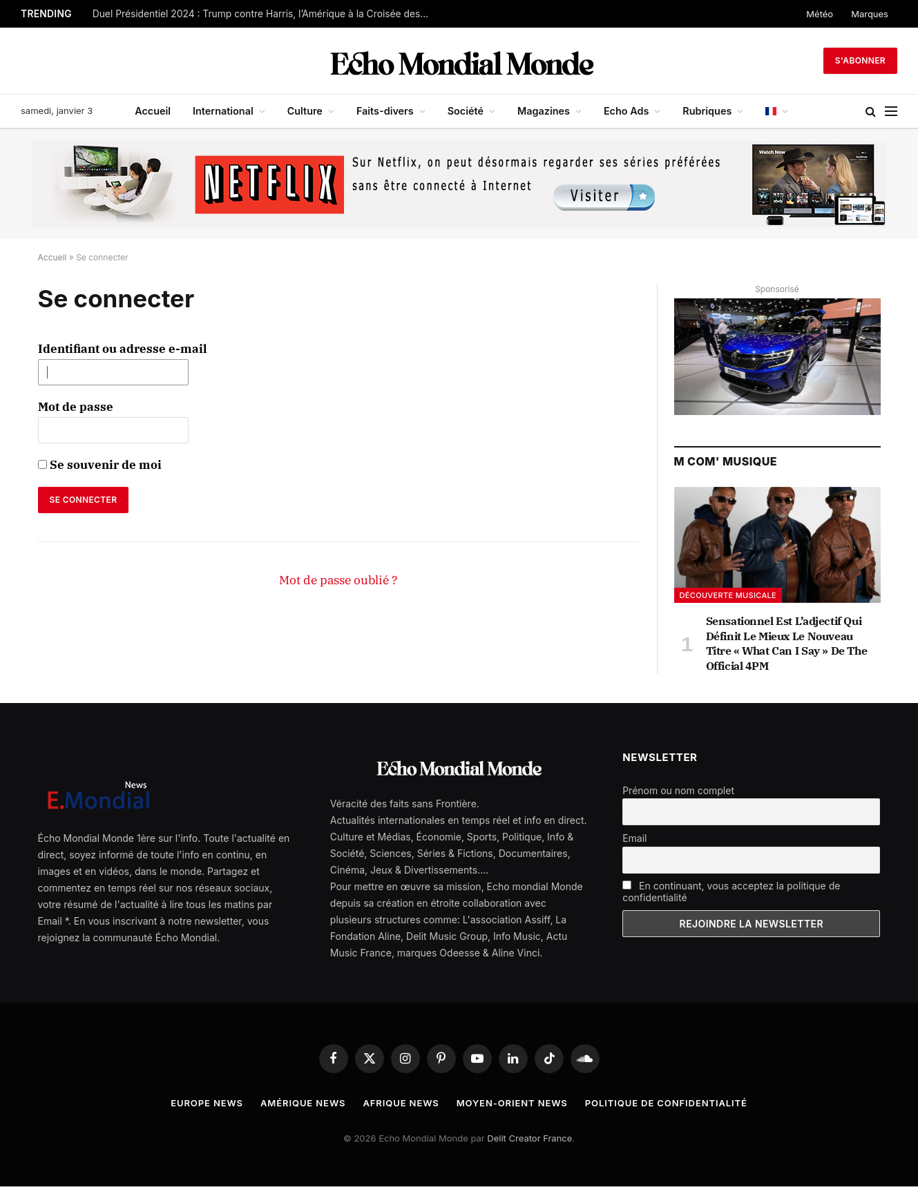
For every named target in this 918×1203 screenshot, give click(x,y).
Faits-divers (385, 111)
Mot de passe (75, 406)
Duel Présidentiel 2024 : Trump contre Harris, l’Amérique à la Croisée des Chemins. (265, 13)
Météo (819, 13)
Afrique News (401, 1102)
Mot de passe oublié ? (338, 580)
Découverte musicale (728, 595)
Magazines (543, 111)
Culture (305, 111)
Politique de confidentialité (666, 1102)
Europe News (207, 1102)
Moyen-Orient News (512, 1102)
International (223, 111)
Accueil (153, 111)
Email (634, 838)
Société (466, 111)
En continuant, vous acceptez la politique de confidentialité (731, 891)
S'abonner (860, 60)
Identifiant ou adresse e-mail (122, 348)
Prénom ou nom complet (678, 790)
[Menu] (891, 111)
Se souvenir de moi (100, 464)
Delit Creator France (529, 1138)
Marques (869, 13)
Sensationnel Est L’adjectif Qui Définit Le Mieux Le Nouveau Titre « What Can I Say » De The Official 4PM (787, 643)
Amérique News (302, 1102)
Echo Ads (626, 111)
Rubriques (706, 111)
